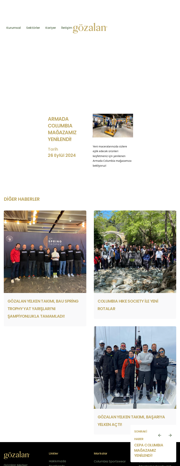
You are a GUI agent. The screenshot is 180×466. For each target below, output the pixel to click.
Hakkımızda (57, 461)
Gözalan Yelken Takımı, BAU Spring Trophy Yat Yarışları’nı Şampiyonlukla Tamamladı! (43, 308)
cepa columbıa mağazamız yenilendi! (148, 450)
